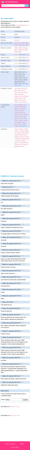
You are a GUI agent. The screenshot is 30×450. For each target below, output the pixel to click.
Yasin (16, 92)
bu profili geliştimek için (22, 25)
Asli (22, 94)
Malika (16, 48)
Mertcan (24, 102)
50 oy (27, 57)
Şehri (20, 112)
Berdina (25, 114)
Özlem (16, 118)
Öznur (22, 96)
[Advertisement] (15, 12)
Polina (20, 118)
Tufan (23, 100)
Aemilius (16, 40)
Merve (24, 107)
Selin (15, 110)
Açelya (21, 120)
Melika (20, 50)
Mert (22, 88)
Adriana (16, 114)
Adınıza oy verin (15, 406)
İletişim (22, 444)
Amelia (16, 116)
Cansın (25, 120)
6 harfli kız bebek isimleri (22, 138)
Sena (19, 94)
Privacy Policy (15, 447)
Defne (25, 118)
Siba (25, 116)
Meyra (24, 122)
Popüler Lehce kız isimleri (21, 136)
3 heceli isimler (18, 129)
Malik (27, 43)
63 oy (27, 66)
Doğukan (17, 96)
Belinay (26, 96)
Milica (20, 51)
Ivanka (21, 116)
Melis (19, 43)
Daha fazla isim (23, 126)
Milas (23, 43)
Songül (16, 126)
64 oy (27, 54)
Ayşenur (20, 92)
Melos (16, 45)
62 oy (27, 69)
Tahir (24, 98)
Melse (16, 51)
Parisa (16, 120)
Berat (15, 90)
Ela (25, 88)
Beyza (16, 124)
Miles (15, 43)
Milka (15, 50)
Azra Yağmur (18, 122)
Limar (21, 114)
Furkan (20, 98)
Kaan (19, 90)
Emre (20, 100)
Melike (20, 48)
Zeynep (16, 112)
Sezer (16, 100)
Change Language (10, 444)
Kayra (16, 98)
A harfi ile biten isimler (20, 135)
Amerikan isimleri (24, 131)
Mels (23, 45)
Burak (19, 88)
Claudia (16, 105)
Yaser (23, 90)
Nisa (15, 94)
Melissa (25, 48)
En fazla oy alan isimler (21, 133)
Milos (20, 45)
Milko (27, 45)
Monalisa (25, 50)
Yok (15, 88)
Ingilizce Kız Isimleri (20, 108)
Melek (20, 107)
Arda (20, 102)
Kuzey (25, 92)
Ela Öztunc (21, 110)
